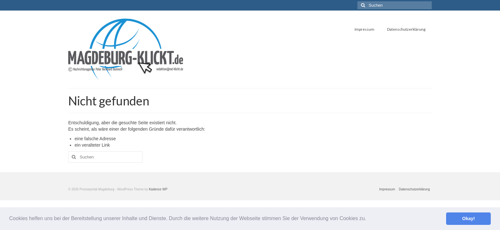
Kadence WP (158, 189)
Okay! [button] (468, 218)
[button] (369, 219)
